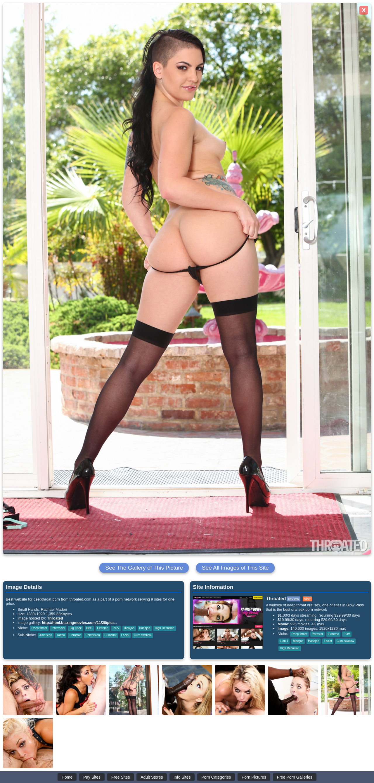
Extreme (102, 628)
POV (116, 628)
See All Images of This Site (235, 568)
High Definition (164, 628)
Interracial (58, 628)
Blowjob (129, 628)
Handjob (144, 628)
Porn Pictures (254, 777)
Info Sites (182, 777)
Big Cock (76, 628)
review (293, 599)
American (45, 635)
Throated (55, 618)
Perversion (93, 635)
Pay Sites (92, 777)
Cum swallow (142, 635)
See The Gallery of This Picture (144, 568)
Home (67, 777)
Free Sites (120, 777)
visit (307, 599)
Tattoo (61, 635)
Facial (125, 635)
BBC (89, 628)
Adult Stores (152, 777)
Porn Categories (216, 777)
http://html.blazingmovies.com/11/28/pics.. (79, 622)
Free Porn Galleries (294, 777)
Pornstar (75, 635)
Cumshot (111, 635)
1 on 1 (284, 641)
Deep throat (39, 628)
